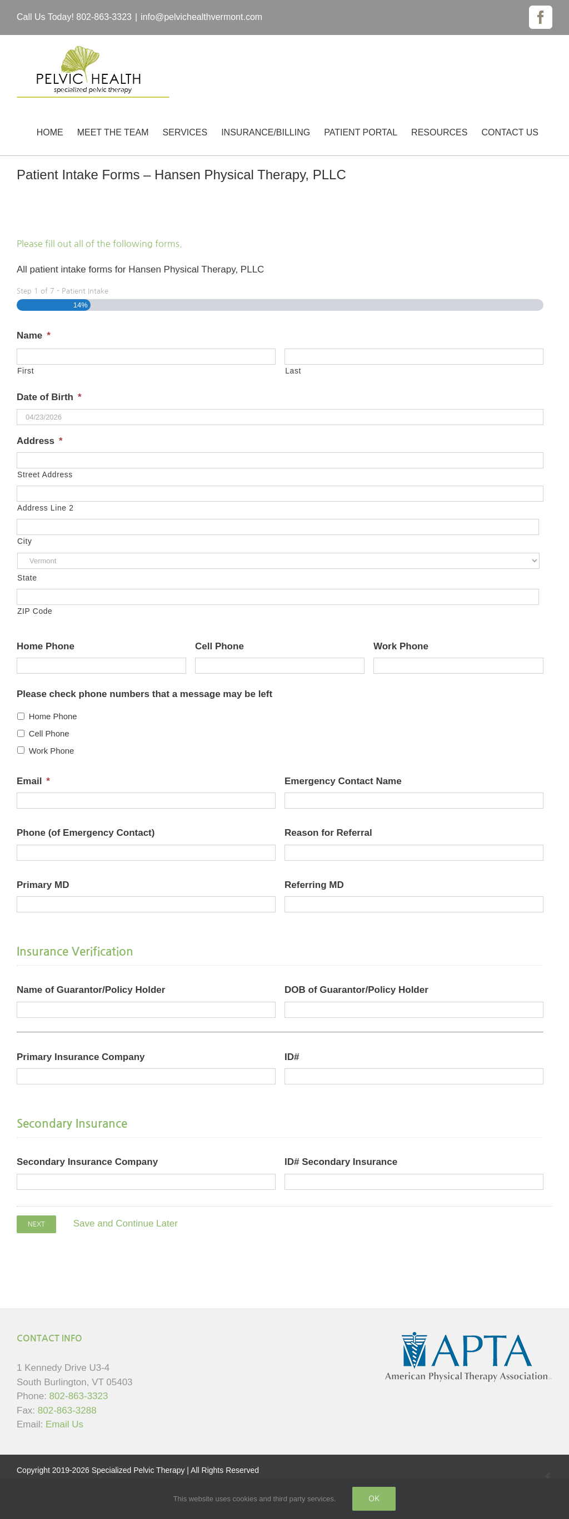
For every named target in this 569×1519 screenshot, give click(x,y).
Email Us (64, 1424)
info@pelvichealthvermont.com (201, 17)
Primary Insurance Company (81, 1057)
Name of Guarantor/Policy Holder (91, 990)
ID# (291, 1057)
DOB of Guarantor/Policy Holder (356, 990)
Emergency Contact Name (343, 781)
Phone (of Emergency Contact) (85, 832)
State (27, 577)
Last (293, 370)
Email (33, 781)
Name (34, 335)
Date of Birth (49, 397)
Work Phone (400, 646)
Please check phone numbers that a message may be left (144, 694)
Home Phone (45, 646)
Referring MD (314, 885)
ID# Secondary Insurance (340, 1162)
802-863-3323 (78, 1396)
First (25, 370)
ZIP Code (34, 611)
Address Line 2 (45, 507)
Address (40, 441)
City (24, 541)
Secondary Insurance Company (87, 1162)
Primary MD (43, 885)
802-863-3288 (67, 1410)
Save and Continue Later (125, 1223)
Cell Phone (219, 646)
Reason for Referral (328, 832)
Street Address (45, 474)
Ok (374, 1498)
